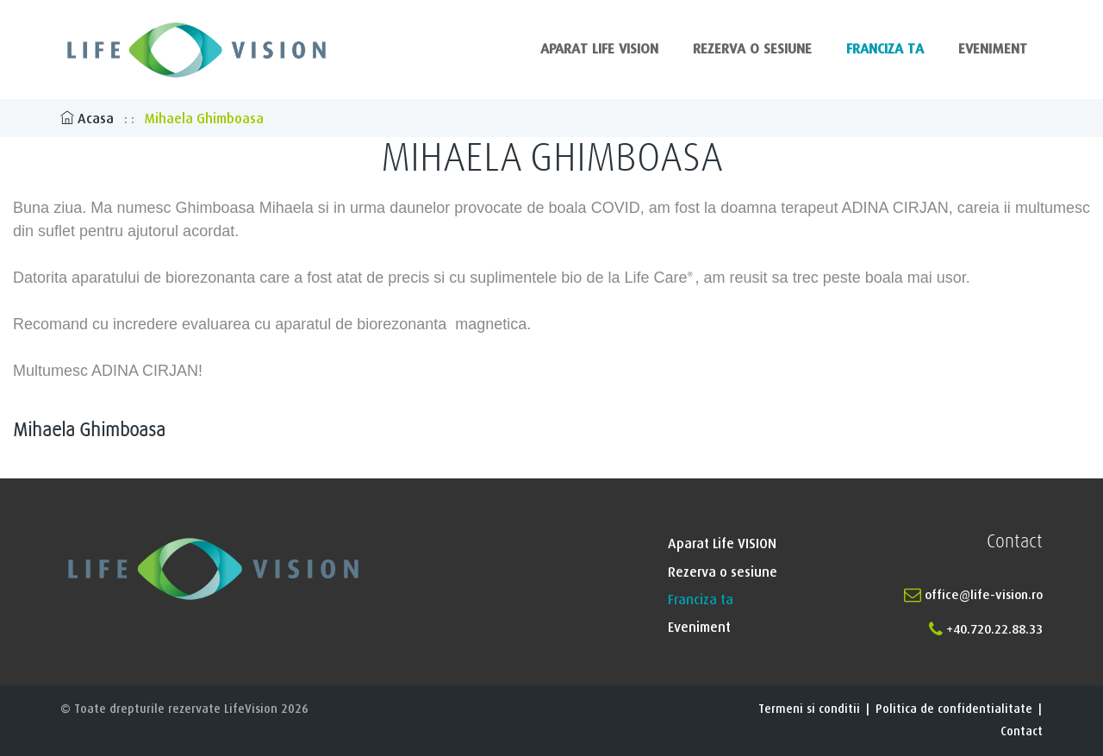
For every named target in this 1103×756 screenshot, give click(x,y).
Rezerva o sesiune (752, 49)
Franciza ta (885, 49)
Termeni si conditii (809, 709)
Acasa (88, 119)
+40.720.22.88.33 (986, 629)
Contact (1021, 732)
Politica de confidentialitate (954, 709)
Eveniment (992, 49)
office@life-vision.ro (973, 595)
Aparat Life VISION (599, 49)
